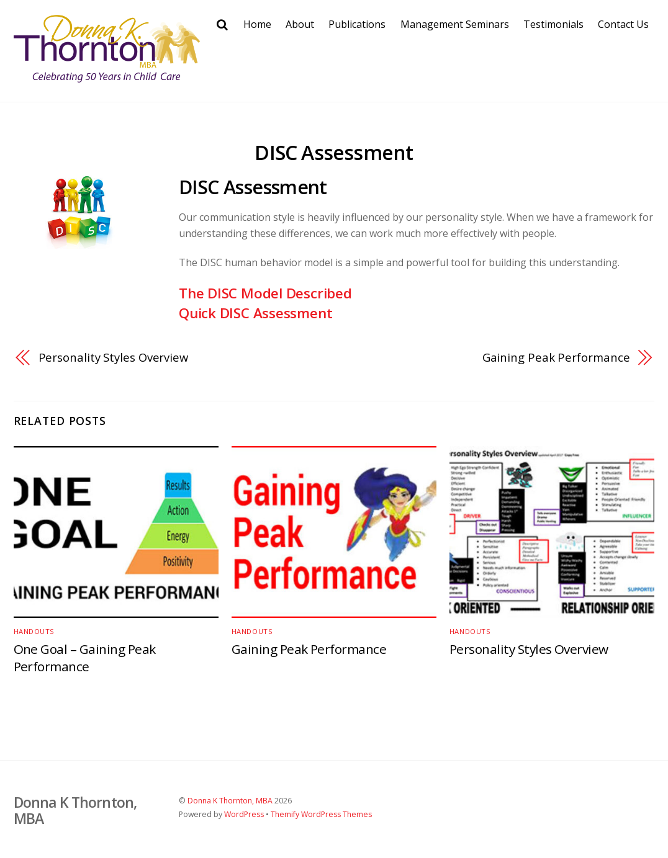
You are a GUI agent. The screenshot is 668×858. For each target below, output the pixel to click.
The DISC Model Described (265, 293)
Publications (357, 24)
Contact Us (623, 24)
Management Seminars (454, 24)
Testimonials (553, 24)
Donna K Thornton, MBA (230, 800)
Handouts (34, 631)
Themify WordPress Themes (321, 814)
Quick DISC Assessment (255, 313)
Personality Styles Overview (113, 357)
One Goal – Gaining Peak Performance (85, 657)
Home (257, 24)
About (300, 24)
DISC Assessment (334, 152)
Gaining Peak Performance (556, 357)
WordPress (244, 814)
